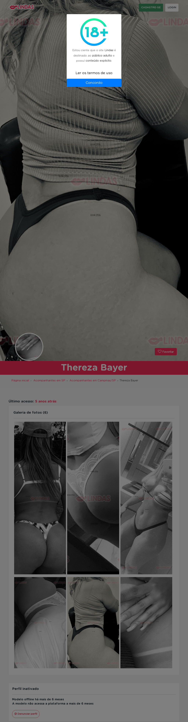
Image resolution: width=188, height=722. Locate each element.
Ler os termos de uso (94, 73)
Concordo (94, 83)
